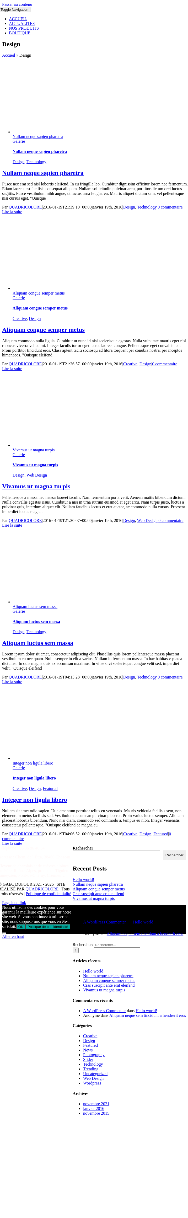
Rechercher (83, 848)
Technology (36, 161)
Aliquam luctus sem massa (35, 606)
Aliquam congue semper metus (39, 293)
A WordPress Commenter (104, 922)
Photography (94, 1055)
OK (20, 927)
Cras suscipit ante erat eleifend (98, 893)
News (88, 1050)
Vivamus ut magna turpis (34, 450)
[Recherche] (76, 950)
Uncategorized (95, 1073)
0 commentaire (170, 207)
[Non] (4, 933)
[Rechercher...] (117, 945)
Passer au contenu (17, 4)
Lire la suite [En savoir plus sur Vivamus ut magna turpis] (12, 525)
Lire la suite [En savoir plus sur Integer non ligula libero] (12, 843)
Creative (20, 318)
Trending (90, 1069)
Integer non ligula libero (33, 763)
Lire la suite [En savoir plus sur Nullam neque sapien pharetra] (12, 212)
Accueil (8, 55)
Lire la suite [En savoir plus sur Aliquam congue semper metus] (12, 368)
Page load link (14, 902)
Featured (50, 788)
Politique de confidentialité (48, 893)
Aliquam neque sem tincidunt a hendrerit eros (145, 934)
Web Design (36, 475)
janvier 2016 (93, 1108)
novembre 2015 (96, 1113)
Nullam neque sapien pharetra (38, 136)
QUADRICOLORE (25, 207)
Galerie (19, 141)
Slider (88, 1059)
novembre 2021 (96, 1104)
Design (18, 161)
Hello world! (83, 879)
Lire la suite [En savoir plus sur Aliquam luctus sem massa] (12, 682)
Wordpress (92, 1083)
